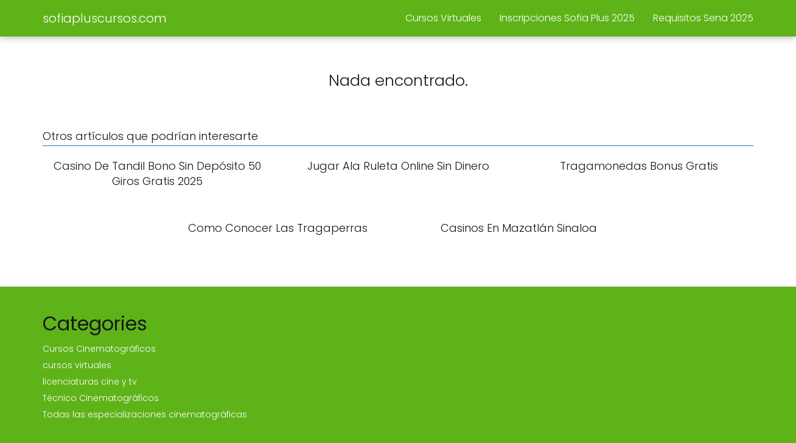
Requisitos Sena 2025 (703, 18)
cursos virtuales (77, 365)
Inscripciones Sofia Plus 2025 (567, 18)
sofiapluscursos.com (105, 18)
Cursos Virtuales (443, 18)
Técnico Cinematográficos (101, 398)
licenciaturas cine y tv (90, 381)
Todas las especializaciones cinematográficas (145, 414)
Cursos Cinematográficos (99, 349)
